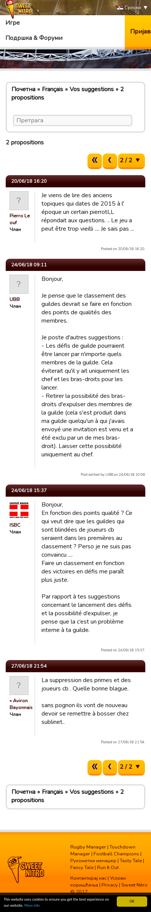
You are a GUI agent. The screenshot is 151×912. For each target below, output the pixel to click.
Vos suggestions (92, 89)
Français (52, 89)
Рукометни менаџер (93, 860)
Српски (129, 7)
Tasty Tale (131, 860)
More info (32, 905)
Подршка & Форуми (33, 38)
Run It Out (108, 867)
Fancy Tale (82, 867)
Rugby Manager (88, 847)
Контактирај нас (88, 878)
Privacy (110, 885)
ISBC (15, 525)
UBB (15, 299)
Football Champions (116, 853)
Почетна (23, 89)
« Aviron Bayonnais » (23, 704)
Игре (12, 23)
